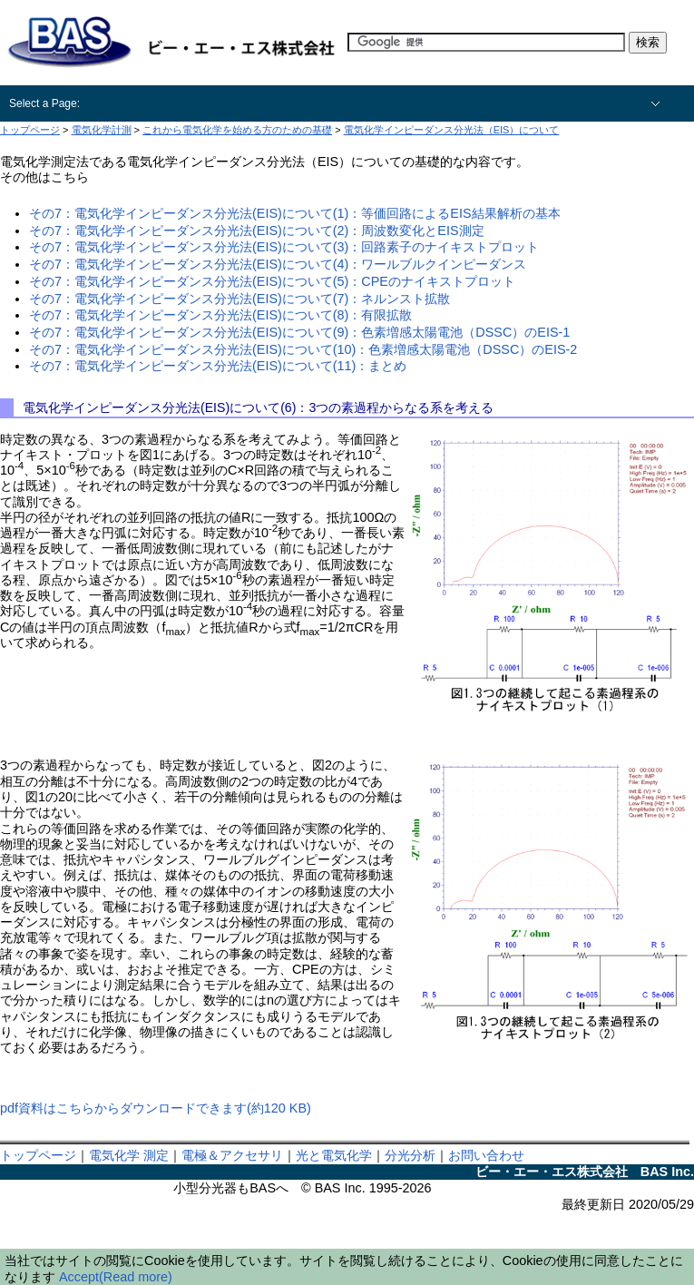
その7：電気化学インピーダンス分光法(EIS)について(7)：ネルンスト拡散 (239, 298)
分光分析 (410, 1155)
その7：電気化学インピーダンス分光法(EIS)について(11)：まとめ (217, 365)
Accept (79, 1277)
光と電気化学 (334, 1155)
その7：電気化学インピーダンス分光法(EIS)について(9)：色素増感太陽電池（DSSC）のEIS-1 (299, 332)
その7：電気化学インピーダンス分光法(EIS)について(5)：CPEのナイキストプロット (272, 281)
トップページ (38, 1155)
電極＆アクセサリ (232, 1155)
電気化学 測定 (129, 1155)
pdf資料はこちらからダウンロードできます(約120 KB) (155, 1108)
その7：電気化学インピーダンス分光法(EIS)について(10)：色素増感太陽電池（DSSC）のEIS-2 (303, 349)
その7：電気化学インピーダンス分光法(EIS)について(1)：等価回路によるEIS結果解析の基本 (295, 213)
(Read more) (135, 1277)
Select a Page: (44, 103)
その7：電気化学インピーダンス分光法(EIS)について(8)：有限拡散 (220, 315)
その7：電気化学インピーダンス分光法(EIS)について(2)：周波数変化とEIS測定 (256, 230)
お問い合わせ (486, 1155)
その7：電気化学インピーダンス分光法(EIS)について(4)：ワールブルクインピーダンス (277, 264)
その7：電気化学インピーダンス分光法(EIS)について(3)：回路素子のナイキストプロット (284, 247)
